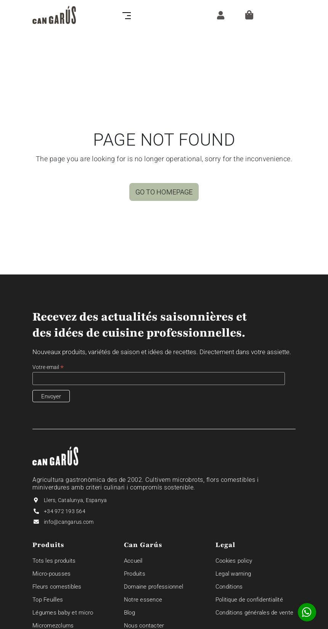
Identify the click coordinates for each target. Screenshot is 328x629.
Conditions (229, 586)
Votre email (48, 367)
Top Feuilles (47, 599)
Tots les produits (54, 560)
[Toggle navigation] (125, 14)
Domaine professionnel (153, 586)
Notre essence (143, 599)
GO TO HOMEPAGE (164, 192)
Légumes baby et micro (62, 612)
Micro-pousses (51, 573)
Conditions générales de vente (254, 612)
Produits (134, 573)
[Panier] (249, 15)
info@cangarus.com (68, 522)
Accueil (133, 560)
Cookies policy (233, 560)
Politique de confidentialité (249, 599)
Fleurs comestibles (57, 586)
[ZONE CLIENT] (218, 14)
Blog (129, 612)
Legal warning (233, 573)
